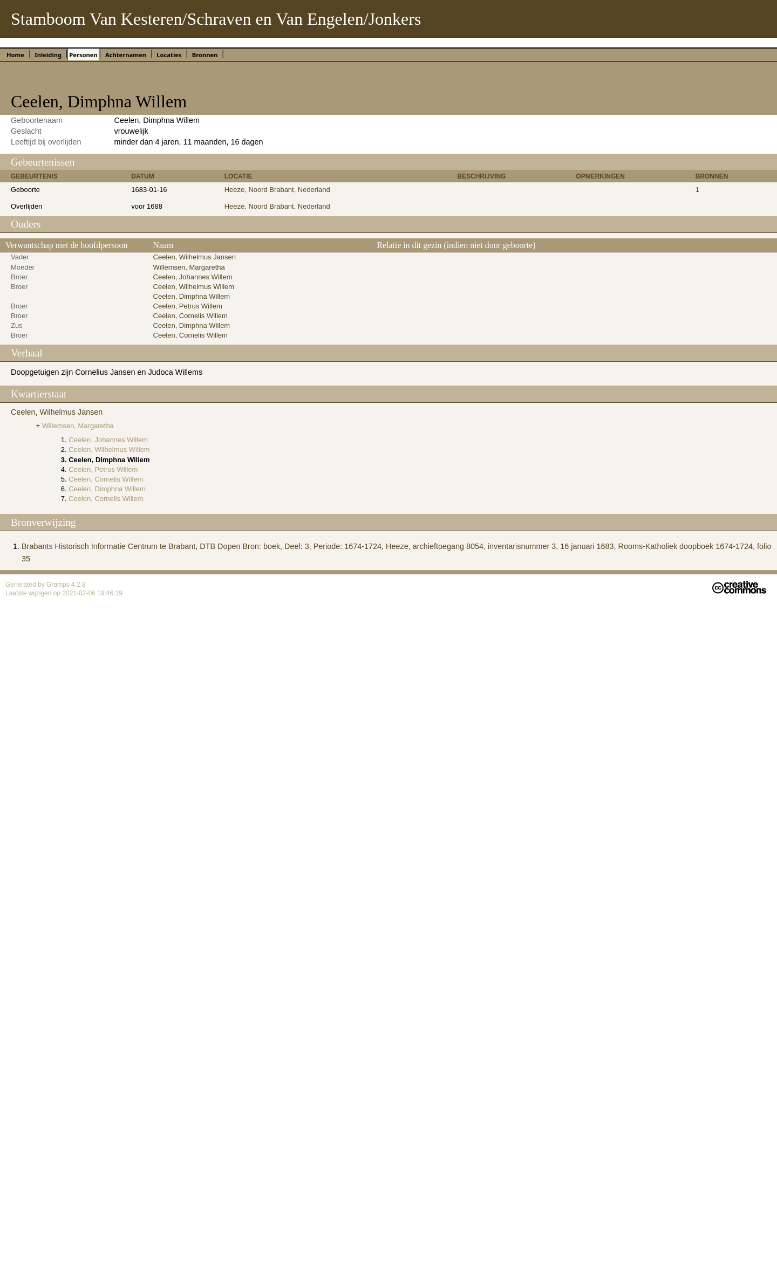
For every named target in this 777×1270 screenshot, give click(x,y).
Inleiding (48, 55)
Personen (83, 55)
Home (15, 55)
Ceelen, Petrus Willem (187, 306)
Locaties (168, 55)
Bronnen (205, 55)
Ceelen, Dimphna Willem (191, 296)
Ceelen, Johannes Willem (193, 277)
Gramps (58, 584)
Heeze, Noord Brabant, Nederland (277, 190)
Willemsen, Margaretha (189, 267)
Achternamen (125, 55)
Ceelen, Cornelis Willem (190, 316)
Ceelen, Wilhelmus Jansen (194, 257)
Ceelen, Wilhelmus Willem (193, 287)
